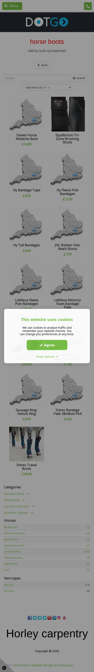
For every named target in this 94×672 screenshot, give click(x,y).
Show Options (47, 357)
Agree (47, 344)
